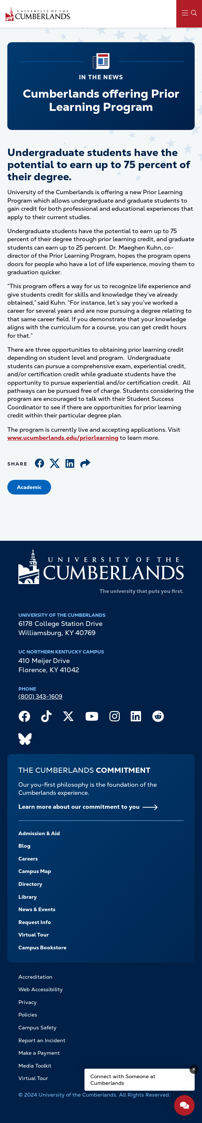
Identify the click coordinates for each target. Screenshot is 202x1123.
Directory (30, 884)
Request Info (34, 922)
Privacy (27, 1002)
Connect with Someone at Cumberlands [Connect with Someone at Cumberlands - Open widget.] (122, 1079)
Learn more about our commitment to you (79, 807)
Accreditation (35, 977)
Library (27, 897)
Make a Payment (39, 1053)
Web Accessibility (40, 989)
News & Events (36, 909)
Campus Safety (37, 1027)
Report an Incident (41, 1040)
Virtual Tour (33, 934)
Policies (27, 1014)
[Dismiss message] (194, 1069)
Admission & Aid (39, 833)
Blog (24, 846)
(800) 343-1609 (40, 696)
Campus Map (34, 871)
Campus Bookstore (42, 947)
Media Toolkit (34, 1065)
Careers (28, 858)
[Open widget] (184, 1105)
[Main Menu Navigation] (189, 14)
